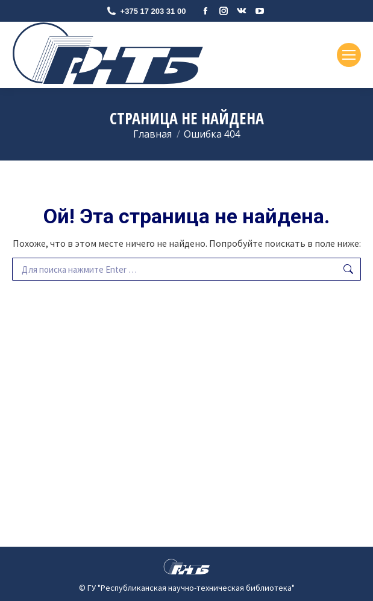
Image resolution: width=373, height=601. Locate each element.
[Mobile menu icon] (349, 55)
